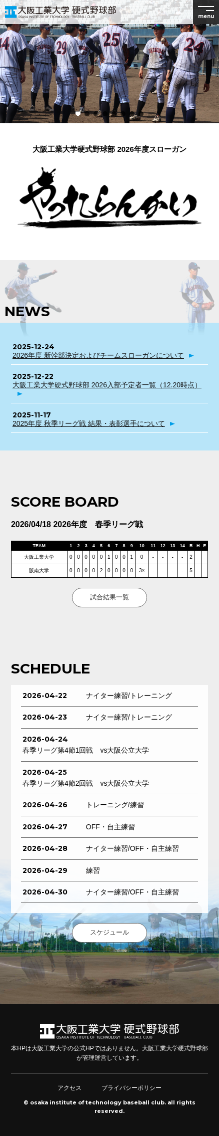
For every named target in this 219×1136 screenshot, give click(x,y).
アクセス (70, 1087)
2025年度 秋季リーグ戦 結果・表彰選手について (88, 423)
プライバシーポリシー (132, 1087)
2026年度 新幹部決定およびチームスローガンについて (98, 355)
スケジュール (109, 932)
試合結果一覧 (109, 597)
